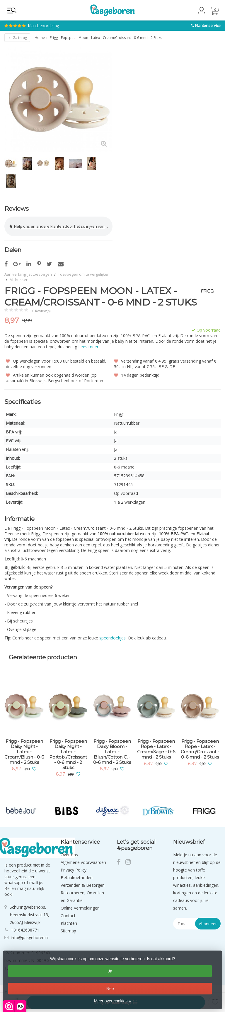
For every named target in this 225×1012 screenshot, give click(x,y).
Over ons (69, 854)
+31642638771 (25, 930)
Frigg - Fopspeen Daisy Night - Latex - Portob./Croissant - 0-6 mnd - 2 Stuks (68, 754)
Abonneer (208, 923)
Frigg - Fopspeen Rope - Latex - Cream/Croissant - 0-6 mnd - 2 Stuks (200, 749)
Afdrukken (19, 279)
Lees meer (88, 346)
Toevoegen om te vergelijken (84, 274)
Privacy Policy (73, 870)
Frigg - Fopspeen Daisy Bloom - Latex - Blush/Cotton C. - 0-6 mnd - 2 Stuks (112, 752)
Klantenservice (208, 25)
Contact (68, 915)
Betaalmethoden (77, 877)
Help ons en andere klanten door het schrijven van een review (60, 226)
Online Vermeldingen (80, 908)
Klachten (69, 923)
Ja (110, 971)
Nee (110, 988)
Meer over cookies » (112, 1001)
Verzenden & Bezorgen (83, 885)
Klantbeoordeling (70, 20)
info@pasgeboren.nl (30, 937)
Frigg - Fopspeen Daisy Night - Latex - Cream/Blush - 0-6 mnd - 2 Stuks (24, 752)
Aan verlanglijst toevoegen (28, 274)
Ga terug (17, 37)
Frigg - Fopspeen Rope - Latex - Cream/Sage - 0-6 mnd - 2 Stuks (156, 749)
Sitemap (68, 931)
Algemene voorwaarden (83, 862)
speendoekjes (112, 638)
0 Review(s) (41, 310)
